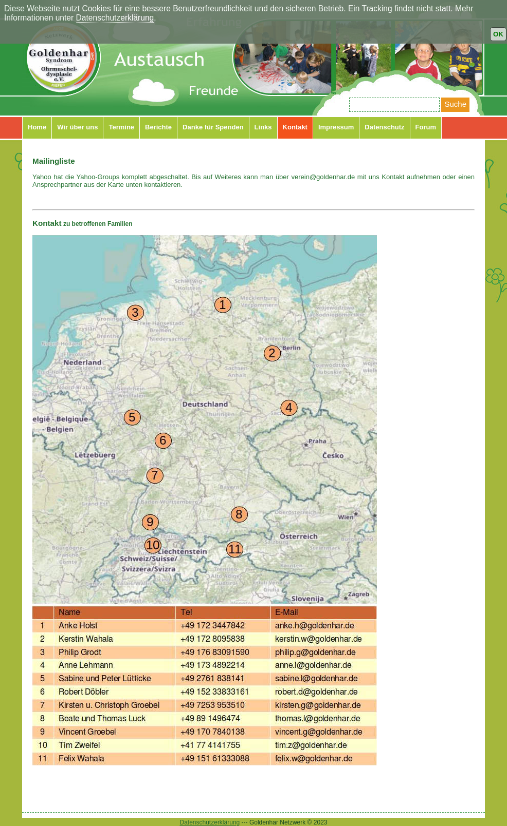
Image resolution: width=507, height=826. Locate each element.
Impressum (336, 127)
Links (263, 127)
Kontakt (295, 127)
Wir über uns (77, 127)
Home (37, 127)
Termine (121, 127)
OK (498, 34)
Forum (425, 127)
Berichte (158, 127)
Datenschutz (384, 127)
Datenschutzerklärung (115, 17)
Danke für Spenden (213, 127)
